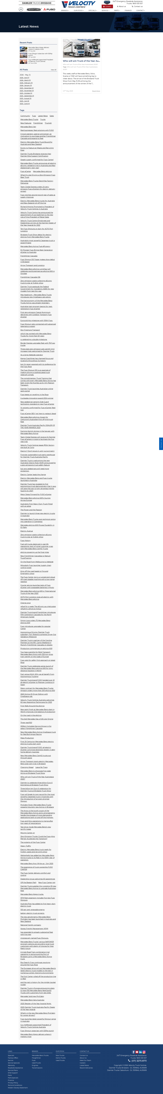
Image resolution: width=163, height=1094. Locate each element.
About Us (83, 1058)
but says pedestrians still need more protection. (34, 470)
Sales (52, 116)
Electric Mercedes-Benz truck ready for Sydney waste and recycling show (35, 851)
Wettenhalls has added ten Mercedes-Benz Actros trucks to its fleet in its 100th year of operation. (37, 857)
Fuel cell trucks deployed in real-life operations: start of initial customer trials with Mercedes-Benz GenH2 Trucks (36, 546)
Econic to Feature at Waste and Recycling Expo (37, 149)
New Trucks (60, 1055)
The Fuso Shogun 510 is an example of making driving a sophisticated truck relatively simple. (35, 372)
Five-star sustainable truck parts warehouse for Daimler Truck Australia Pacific (37, 456)
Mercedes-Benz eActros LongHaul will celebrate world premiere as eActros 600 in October (37, 271)
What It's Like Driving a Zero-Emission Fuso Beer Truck (37, 176)
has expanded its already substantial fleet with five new (36, 933)
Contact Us (84, 1051)
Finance (128, 10)
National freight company (30, 925)
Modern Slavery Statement (18, 1088)
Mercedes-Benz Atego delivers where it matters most (35, 1035)
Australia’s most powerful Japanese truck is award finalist (37, 242)
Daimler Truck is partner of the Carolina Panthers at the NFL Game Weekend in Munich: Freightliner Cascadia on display (36, 642)
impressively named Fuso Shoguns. (34, 938)
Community (25, 116)
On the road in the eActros (31, 715)
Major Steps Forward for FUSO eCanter (36, 494)
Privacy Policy (13, 1083)
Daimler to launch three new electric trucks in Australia (37, 514)
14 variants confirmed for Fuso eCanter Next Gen (37, 409)
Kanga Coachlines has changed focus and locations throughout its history (36, 359)
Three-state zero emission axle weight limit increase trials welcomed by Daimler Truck (37, 350)
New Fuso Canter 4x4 (46, 883)
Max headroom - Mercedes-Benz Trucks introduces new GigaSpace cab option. (36, 296)
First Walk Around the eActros (32, 706)
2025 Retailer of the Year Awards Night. (35, 1004)
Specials (93, 10)
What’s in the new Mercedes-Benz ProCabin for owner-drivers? (37, 1014)
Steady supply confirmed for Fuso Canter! (37, 160)
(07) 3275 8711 (137, 1060)
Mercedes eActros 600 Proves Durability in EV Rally (37, 526)
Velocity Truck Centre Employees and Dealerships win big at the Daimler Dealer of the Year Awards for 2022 (38, 223)
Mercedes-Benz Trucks (29, 119)
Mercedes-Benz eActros (42, 171)
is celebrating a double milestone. (33, 340)
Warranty (11, 1065)
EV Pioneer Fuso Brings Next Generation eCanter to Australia (36, 251)
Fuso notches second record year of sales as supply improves (37, 196)
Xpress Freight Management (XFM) (34, 929)
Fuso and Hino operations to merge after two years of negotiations (36, 822)
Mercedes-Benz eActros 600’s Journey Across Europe (35, 499)
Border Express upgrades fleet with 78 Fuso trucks (37, 344)
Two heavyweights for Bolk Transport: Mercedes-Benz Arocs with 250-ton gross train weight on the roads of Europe (36, 654)
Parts (117, 10)
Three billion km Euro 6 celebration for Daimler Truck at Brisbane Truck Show (35, 790)
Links (10, 1051)
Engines (35, 1065)
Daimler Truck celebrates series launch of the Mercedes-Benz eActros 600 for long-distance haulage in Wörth (36, 668)
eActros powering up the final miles (34, 552)
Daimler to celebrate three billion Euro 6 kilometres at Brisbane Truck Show (36, 784)
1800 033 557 (138, 3)
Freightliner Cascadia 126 (30, 277)
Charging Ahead (26, 767)
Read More (96, 91)
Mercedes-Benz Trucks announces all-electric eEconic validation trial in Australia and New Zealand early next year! (38, 165)
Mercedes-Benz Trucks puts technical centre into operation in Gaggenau (37, 520)
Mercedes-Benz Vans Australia (32, 1000)
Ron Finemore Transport (30, 330)
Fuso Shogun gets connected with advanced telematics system (38, 325)
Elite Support (13, 1073)
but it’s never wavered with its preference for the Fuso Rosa (38, 365)
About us (121, 6)
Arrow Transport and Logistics (32, 265)
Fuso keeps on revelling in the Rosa (34, 395)
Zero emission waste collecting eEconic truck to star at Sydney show (36, 282)
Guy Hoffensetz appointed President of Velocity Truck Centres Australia (35, 1026)
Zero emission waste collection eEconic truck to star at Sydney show (36, 536)
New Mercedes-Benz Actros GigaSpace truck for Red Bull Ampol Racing (38, 733)
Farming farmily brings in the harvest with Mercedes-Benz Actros (37, 432)
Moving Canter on (27, 833)
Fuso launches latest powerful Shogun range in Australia (38, 1020)
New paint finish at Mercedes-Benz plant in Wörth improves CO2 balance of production (37, 711)
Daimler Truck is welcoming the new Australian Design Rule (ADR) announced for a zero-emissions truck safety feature (38, 463)
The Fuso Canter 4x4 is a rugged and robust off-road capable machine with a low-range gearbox (37, 579)
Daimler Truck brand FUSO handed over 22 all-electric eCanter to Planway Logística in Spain (37, 682)
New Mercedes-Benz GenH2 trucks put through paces (35, 757)
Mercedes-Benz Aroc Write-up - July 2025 (36, 864)
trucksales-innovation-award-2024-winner (36, 398)
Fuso (34, 116)
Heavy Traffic (25, 846)
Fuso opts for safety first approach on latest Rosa (37, 661)
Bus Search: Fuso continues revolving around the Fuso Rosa (35, 964)
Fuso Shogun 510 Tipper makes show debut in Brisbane (37, 261)
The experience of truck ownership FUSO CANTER (36, 868)
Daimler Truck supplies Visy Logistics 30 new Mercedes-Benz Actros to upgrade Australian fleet (38, 888)
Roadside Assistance (15, 1068)
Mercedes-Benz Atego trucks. (32, 894)
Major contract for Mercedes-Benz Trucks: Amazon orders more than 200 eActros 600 (37, 689)
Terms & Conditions (15, 1085)
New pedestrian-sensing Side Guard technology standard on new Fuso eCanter (37, 403)
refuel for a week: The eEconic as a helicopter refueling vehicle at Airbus (38, 608)
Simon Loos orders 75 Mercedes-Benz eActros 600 (35, 622)
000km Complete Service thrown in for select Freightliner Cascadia (36, 727)
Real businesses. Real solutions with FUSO (37, 130)
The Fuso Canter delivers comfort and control (35, 874)
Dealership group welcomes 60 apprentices (37, 879)
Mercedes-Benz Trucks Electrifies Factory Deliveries (36, 182)
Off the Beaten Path (28, 883)
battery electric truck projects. (32, 913)
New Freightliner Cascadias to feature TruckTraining (35, 557)
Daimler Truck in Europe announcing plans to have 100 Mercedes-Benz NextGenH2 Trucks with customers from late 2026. (37, 990)
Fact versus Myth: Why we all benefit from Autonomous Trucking (37, 675)
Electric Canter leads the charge (33, 475)
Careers (107, 6)
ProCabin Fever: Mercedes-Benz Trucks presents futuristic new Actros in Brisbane (37, 806)
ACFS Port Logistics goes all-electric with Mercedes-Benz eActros (36, 598)
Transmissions (37, 1068)
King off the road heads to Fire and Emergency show (34, 572)
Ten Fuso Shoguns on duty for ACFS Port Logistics (36, 230)
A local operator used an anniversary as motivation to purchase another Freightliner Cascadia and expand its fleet (38, 136)
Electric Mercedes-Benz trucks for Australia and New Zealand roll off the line (37, 202)
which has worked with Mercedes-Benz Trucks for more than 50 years (35, 335)
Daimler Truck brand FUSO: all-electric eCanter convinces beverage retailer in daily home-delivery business (37, 749)
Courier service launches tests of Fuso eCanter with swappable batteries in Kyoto (37, 586)
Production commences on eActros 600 (36, 649)
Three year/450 (26, 723)
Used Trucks (36, 1063)
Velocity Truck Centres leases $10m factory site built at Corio (37, 446)
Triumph (48, 123)
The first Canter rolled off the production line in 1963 (38, 978)
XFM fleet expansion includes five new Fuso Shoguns (37, 899)
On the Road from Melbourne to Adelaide (36, 562)
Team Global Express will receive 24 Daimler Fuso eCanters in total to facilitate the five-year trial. (37, 439)
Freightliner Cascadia (28, 256)
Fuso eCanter (25, 171)
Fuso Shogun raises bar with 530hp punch (37, 1031)
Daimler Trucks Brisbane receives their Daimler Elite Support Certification (35, 155)
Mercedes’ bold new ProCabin (32, 996)
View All (53, 70)
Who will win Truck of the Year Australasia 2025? (37, 778)
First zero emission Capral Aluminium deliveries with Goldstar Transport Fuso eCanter (36, 314)
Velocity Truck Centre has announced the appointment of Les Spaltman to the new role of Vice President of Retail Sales (36, 215)
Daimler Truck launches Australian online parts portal (36, 390)
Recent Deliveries (86, 1068)
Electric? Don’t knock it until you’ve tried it (37, 451)
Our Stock (60, 1051)
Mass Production (27, 738)
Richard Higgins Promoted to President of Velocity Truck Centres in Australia (37, 208)
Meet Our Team (85, 1060)
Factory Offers (13, 1058)
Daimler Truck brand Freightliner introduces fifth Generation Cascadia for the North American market (38, 614)
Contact (140, 10)
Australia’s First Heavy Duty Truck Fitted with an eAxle (36, 505)
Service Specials (14, 1063)
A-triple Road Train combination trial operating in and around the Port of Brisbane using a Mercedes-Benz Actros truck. (36, 955)
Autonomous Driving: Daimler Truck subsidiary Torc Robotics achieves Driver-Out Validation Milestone (38, 634)
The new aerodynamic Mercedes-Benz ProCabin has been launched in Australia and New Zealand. (38, 919)
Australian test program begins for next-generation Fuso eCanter (36, 308)
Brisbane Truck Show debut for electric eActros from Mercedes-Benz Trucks (35, 236)
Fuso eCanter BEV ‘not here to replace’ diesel (38, 414)
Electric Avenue (26, 531)
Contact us (137, 6)
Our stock (79, 10)
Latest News (43, 116)
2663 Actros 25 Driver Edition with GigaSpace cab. (34, 695)
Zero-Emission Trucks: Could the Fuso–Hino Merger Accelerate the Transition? (37, 837)
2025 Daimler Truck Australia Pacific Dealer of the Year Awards (37, 1008)
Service (105, 10)
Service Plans (13, 1070)
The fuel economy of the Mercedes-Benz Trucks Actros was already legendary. (36, 302)
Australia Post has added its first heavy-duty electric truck (37, 905)
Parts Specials (13, 1078)
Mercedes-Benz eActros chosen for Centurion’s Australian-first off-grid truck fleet (36, 419)
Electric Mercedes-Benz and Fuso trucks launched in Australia (36, 479)
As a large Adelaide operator (31, 355)
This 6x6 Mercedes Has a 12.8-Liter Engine (36, 719)
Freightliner (38, 123)
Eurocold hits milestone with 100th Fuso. (36, 321)
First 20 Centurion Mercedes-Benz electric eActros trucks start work (37, 743)
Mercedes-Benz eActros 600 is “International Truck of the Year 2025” (38, 592)
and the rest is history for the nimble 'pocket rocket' (38, 983)
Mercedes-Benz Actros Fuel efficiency (35, 246)
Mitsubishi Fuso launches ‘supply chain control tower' (35, 566)
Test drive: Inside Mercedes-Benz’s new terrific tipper (35, 828)
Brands (65, 10)
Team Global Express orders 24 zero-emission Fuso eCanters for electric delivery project (37, 189)
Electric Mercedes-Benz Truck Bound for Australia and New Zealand (36, 143)
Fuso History (25, 541)
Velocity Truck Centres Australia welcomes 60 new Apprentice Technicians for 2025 (37, 701)
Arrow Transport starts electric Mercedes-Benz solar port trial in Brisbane (36, 762)
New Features (25, 123)
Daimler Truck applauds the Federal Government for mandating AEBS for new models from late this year (37, 289)
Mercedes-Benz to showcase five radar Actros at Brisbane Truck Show (35, 772)
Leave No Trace (41, 767)
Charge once (25, 603)
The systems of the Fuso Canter (33, 842)
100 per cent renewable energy (32, 910)
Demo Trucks (61, 1058)
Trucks (43, 119)
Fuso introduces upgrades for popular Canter (35, 627)
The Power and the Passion (31, 510)
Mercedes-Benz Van (28, 127)
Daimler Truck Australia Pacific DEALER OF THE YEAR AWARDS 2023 (37, 426)
